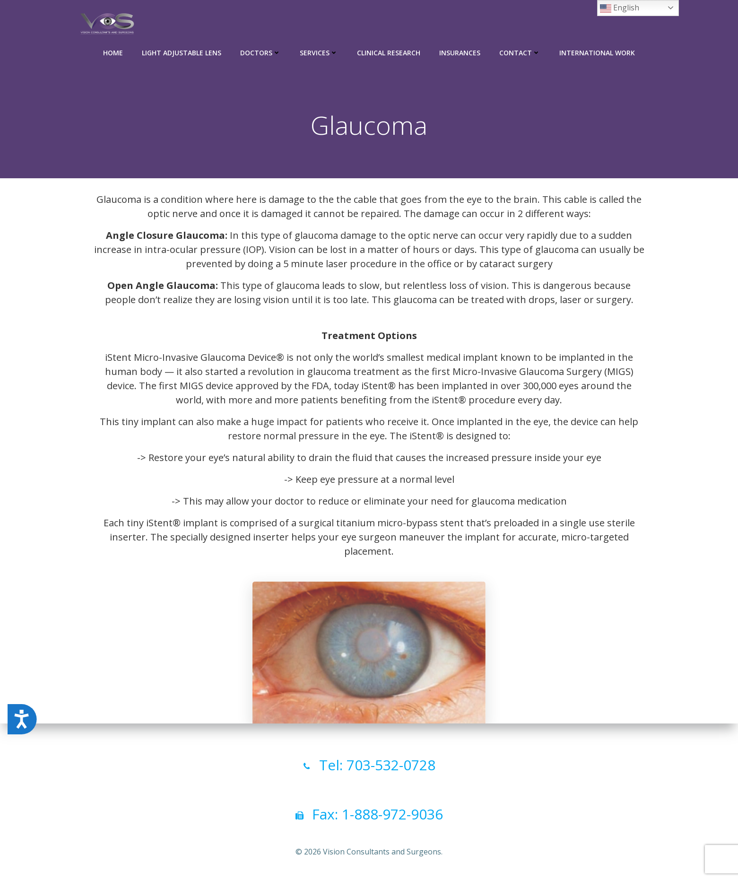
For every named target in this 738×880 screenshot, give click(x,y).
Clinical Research (388, 52)
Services (319, 52)
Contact (519, 52)
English (619, 8)
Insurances (459, 52)
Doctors (260, 52)
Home (113, 52)
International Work (597, 52)
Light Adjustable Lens (181, 52)
